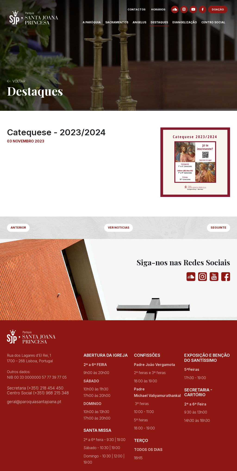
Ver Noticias (118, 228)
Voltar (18, 81)
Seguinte (217, 228)
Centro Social (216, 24)
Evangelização (187, 24)
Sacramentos (119, 24)
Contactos (139, 11)
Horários (161, 11)
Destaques (162, 24)
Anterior (20, 228)
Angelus (142, 24)
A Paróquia (94, 24)
